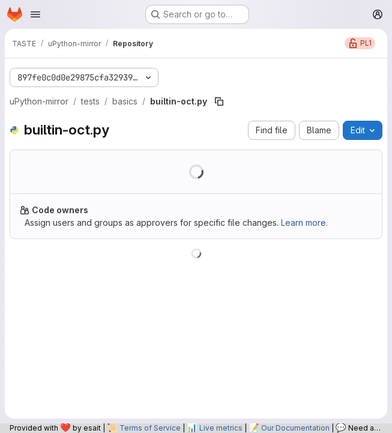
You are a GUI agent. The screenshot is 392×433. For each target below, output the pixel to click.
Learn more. (304, 222)
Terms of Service (150, 427)
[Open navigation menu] (35, 14)
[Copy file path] (219, 101)
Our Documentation (295, 427)
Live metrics (221, 427)
